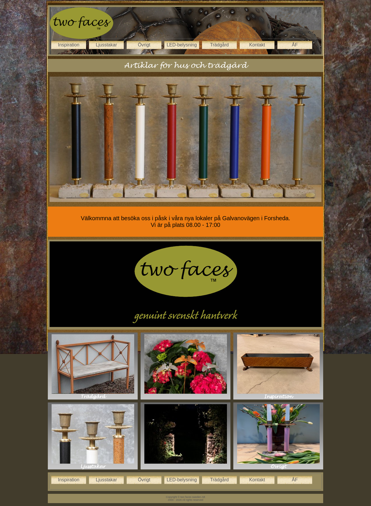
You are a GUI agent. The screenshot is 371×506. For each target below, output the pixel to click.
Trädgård (219, 44)
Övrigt (144, 44)
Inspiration (68, 44)
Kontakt (257, 44)
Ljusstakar (106, 44)
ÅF (295, 44)
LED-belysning (182, 44)
